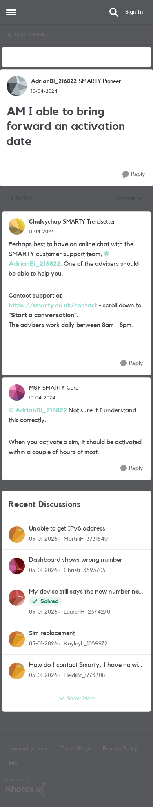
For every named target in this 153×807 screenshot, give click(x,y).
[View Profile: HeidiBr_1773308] (17, 671)
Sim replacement (52, 633)
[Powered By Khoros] (76, 787)
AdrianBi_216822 (41, 410)
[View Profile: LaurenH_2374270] (17, 598)
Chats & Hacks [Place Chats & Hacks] (26, 34)
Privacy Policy (120, 749)
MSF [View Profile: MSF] (34, 388)
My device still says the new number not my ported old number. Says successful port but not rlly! (85, 592)
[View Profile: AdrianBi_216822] (17, 86)
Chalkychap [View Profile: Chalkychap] (45, 222)
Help (12, 763)
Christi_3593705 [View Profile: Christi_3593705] (85, 570)
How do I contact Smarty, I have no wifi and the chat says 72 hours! (85, 665)
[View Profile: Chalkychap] (17, 226)
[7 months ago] (43, 539)
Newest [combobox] (129, 199)
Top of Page (76, 749)
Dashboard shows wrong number (75, 560)
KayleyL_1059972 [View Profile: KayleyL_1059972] (86, 644)
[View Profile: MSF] (17, 392)
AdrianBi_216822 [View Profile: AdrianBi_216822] (54, 81)
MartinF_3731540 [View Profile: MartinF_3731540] (86, 539)
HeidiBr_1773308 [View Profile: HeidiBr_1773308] (84, 675)
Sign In (134, 12)
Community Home (27, 749)
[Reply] (133, 174)
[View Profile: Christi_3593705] (17, 566)
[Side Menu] (11, 12)
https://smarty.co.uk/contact (53, 305)
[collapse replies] (76, 215)
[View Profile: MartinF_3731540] (17, 534)
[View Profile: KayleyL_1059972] (17, 639)
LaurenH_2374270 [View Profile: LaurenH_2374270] (87, 612)
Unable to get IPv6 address (67, 528)
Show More (76, 698)
